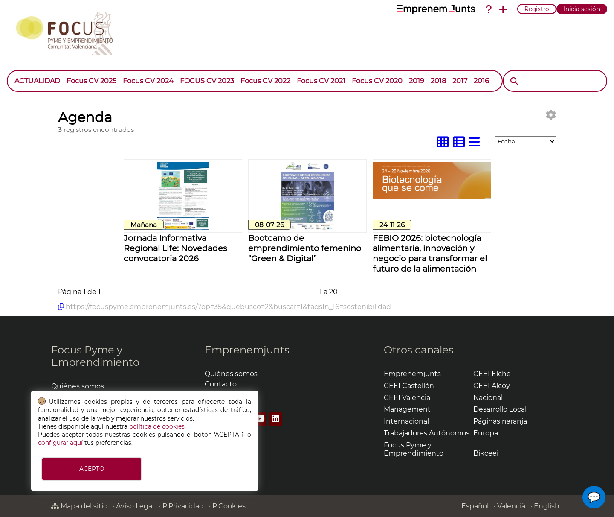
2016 (481, 81)
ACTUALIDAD (37, 81)
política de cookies (157, 426)
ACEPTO (91, 468)
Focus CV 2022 (265, 81)
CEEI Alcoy (491, 386)
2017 (459, 81)
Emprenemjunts (247, 350)
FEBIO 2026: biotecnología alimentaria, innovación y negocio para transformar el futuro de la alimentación (430, 253)
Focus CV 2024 (148, 81)
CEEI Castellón (409, 386)
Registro (536, 9)
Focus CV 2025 (91, 81)
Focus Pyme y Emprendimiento (95, 356)
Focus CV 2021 (321, 81)
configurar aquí (60, 442)
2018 (438, 81)
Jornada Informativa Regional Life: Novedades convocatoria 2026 (175, 248)
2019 (416, 81)
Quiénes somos (77, 386)
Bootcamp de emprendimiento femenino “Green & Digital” (304, 248)
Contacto (221, 384)
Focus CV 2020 (377, 81)
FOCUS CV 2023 (207, 81)
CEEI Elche (492, 374)
